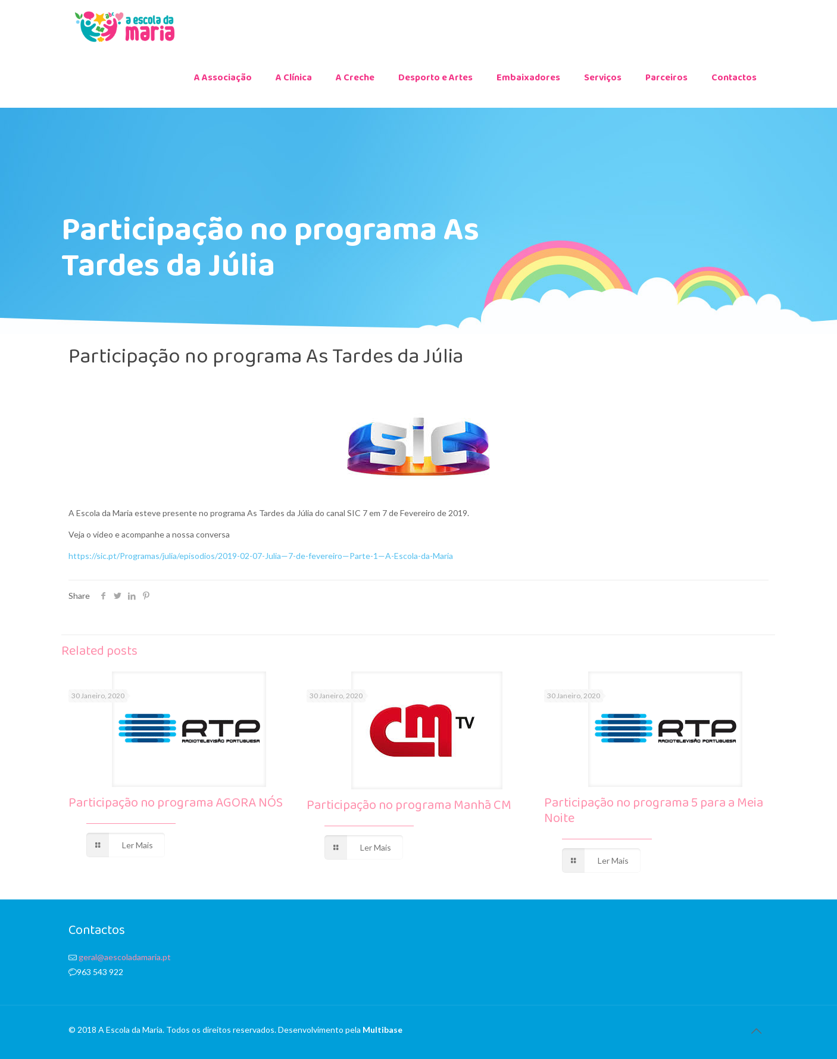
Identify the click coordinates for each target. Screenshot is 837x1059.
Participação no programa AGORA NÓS (175, 806)
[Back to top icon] (756, 1030)
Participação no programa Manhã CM (409, 809)
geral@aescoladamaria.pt (125, 957)
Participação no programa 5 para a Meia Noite (653, 814)
